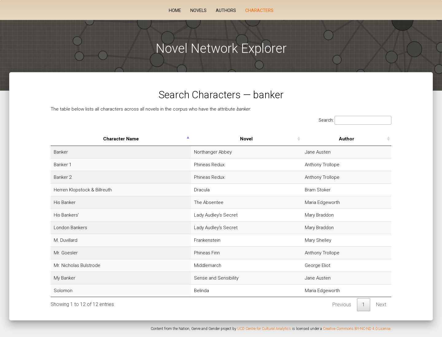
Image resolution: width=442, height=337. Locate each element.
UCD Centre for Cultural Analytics (264, 329)
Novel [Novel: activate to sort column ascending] (246, 139)
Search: (355, 120)
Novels (198, 10)
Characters (259, 10)
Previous (341, 305)
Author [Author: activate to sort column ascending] (346, 139)
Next (381, 305)
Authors (226, 10)
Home (175, 10)
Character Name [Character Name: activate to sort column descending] (121, 139)
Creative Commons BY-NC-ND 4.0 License (356, 329)
